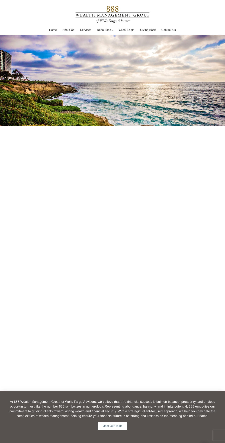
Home (53, 29)
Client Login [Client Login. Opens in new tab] (126, 29)
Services (85, 29)
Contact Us (168, 29)
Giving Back (148, 29)
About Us (69, 29)
